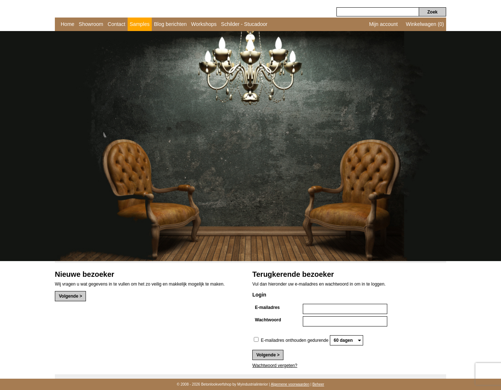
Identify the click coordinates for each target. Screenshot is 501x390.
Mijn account (383, 24)
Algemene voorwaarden (290, 384)
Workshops (204, 24)
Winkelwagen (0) (425, 24)
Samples (140, 24)
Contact (116, 24)
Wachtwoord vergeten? (274, 365)
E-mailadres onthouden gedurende (294, 340)
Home (67, 24)
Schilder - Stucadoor (244, 24)
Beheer (318, 384)
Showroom (91, 24)
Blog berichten (170, 24)
